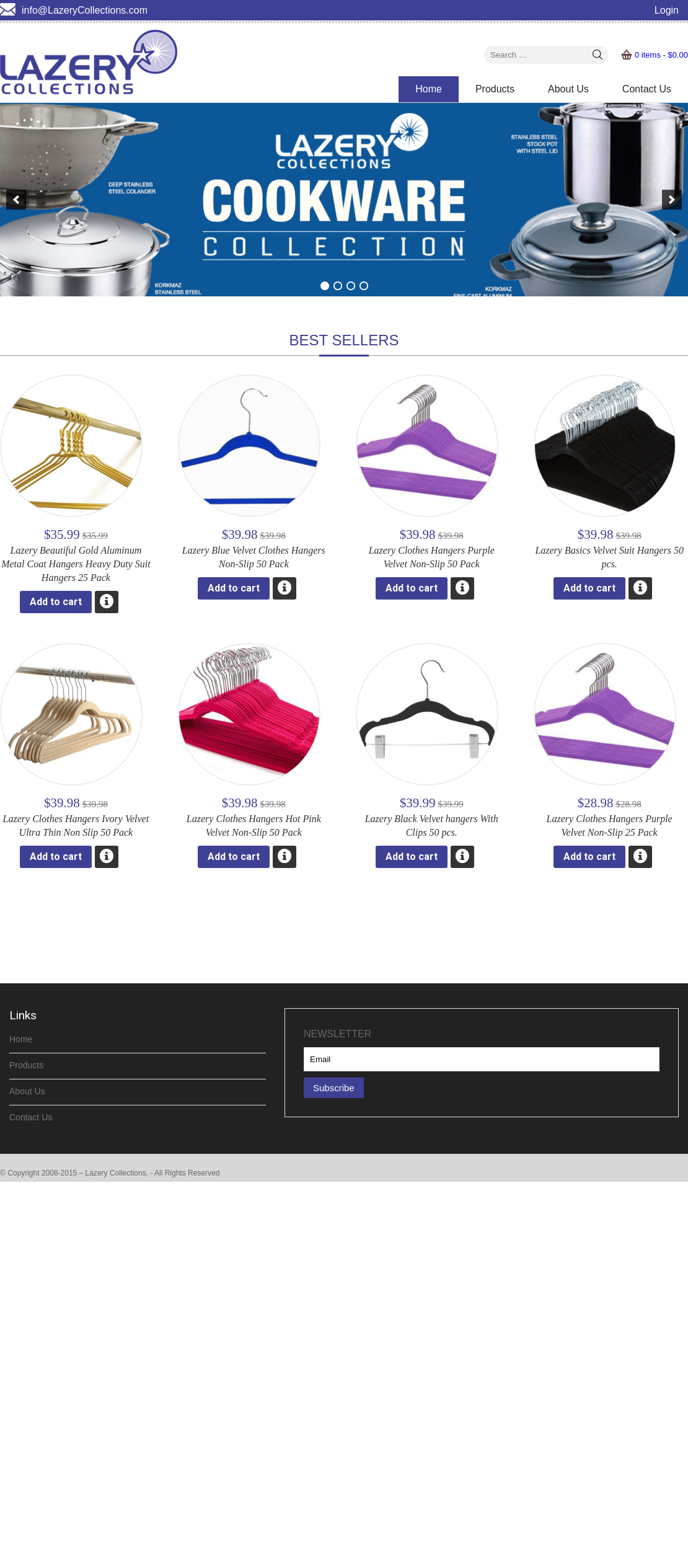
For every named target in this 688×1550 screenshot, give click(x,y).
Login (667, 10)
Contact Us (646, 89)
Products (494, 89)
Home (428, 89)
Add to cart (56, 602)
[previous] (16, 200)
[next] (672, 200)
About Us (568, 89)
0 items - (661, 55)
